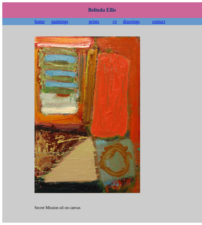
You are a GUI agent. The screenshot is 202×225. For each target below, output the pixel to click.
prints (94, 21)
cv (115, 21)
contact (158, 21)
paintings (59, 21)
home (40, 21)
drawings (131, 21)
